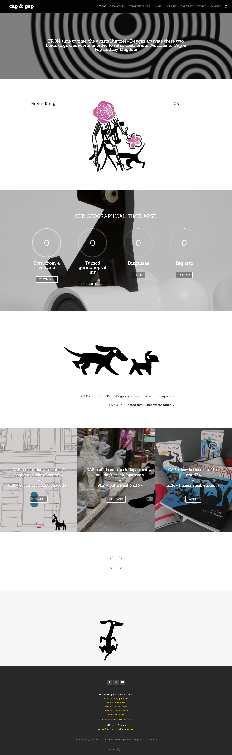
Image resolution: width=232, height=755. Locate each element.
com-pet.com (116, 714)
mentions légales (116, 749)
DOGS (157, 6)
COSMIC (215, 6)
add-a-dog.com (116, 702)
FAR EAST (187, 6)
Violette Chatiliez (102, 739)
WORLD (201, 6)
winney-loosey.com (116, 710)
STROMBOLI (117, 6)
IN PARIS (171, 6)
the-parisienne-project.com (116, 718)
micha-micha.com (116, 706)
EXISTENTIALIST (139, 6)
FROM (102, 6)
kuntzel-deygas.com (116, 698)
